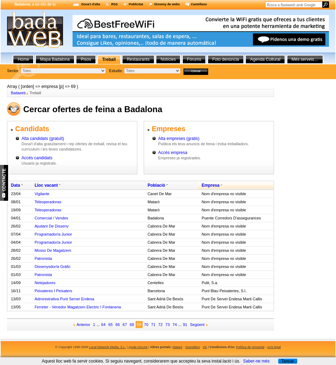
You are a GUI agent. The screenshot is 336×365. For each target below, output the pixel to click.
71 (153, 324)
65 (110, 324)
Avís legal (274, 347)
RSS (114, 4)
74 (175, 324)
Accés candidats (36, 157)
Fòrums (194, 59)
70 (146, 324)
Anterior (84, 324)
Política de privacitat (250, 347)
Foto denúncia (225, 59)
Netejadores (45, 283)
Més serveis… (305, 59)
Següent (197, 324)
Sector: (13, 71)
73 (168, 324)
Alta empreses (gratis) (178, 138)
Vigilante (42, 194)
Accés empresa (172, 152)
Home (23, 59)
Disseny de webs (167, 4)
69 (139, 324)
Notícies (168, 59)
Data (15, 185)
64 (103, 324)
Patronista (43, 258)
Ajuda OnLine (138, 347)
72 (160, 324)
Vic (205, 347)
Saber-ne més (256, 361)
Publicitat (136, 4)
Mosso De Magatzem (53, 250)
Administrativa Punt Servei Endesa (64, 299)
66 (118, 324)
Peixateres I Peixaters (53, 291)
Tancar (287, 361)
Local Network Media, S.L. (107, 347)
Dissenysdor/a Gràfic (52, 266)
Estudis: (116, 71)
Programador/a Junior (53, 234)
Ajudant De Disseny (52, 226)
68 (132, 324)
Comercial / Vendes (51, 218)
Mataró (177, 347)
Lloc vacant (46, 185)
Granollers (192, 347)
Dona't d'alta (90, 4)
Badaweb (18, 93)
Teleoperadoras (48, 202)
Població (156, 185)
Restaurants (138, 59)
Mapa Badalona (55, 59)
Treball (109, 59)
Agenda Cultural (265, 59)
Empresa (210, 185)
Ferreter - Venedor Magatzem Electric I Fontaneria (78, 307)
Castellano (199, 4)
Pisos (86, 59)
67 (125, 324)
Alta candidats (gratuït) (42, 138)
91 (185, 324)
